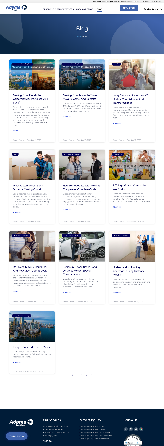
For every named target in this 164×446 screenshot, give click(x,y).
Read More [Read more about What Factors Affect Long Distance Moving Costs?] (17, 212)
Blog (99, 9)
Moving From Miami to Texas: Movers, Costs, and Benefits (80, 97)
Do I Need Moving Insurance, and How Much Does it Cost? (30, 269)
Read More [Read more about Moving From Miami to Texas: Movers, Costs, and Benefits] (67, 117)
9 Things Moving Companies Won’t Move (129, 187)
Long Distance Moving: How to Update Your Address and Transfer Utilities (131, 99)
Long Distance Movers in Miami (31, 347)
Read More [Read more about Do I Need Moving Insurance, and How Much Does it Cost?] (17, 291)
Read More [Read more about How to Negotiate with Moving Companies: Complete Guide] (67, 210)
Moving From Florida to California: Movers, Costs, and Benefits (30, 99)
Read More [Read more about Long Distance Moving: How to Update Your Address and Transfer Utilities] (117, 123)
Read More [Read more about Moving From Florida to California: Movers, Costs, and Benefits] (17, 131)
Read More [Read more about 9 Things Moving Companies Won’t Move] (117, 207)
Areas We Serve (85, 9)
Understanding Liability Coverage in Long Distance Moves (129, 271)
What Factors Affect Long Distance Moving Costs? (28, 187)
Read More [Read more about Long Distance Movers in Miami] (17, 362)
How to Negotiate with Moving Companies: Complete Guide (81, 187)
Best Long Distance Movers (58, 9)
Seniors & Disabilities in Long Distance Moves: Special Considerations (80, 271)
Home (79, 36)
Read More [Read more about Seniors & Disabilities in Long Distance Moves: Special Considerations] (67, 292)
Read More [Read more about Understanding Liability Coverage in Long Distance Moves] (117, 293)
